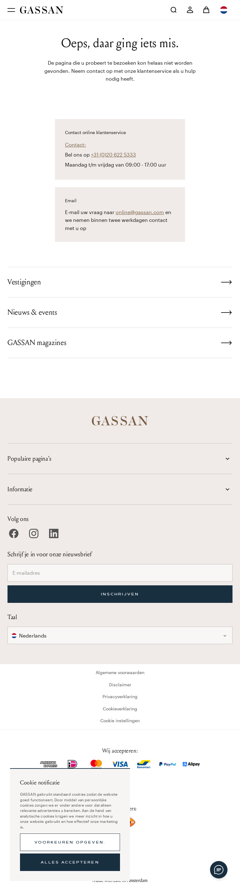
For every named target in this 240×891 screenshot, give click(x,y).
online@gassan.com (140, 212)
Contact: (75, 145)
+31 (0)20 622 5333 (113, 155)
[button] (224, 10)
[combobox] (224, 10)
